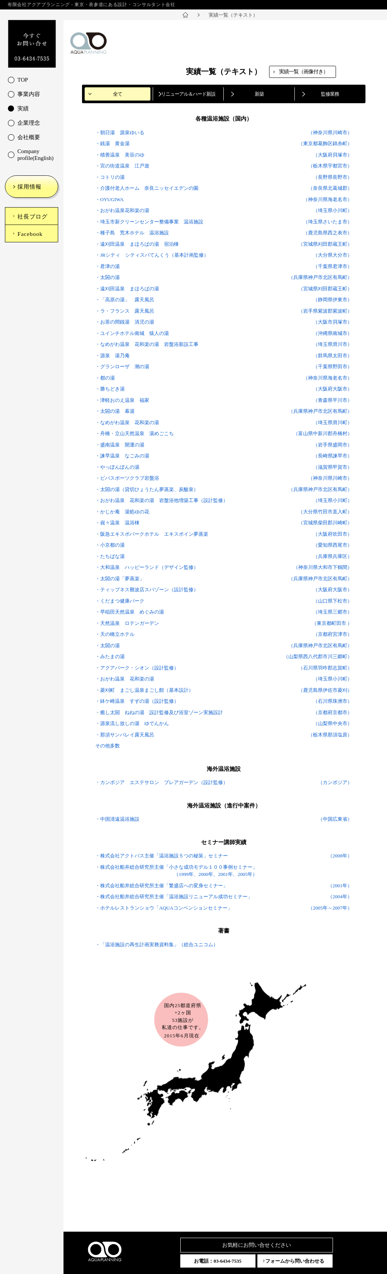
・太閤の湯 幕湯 (115, 411)
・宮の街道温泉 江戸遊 (122, 166)
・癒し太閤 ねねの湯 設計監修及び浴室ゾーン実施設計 (159, 712)
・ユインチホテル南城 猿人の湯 (132, 333)
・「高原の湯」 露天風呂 (124, 299)
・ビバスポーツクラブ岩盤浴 (127, 478)
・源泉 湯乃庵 (112, 355)
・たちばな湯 (110, 556)
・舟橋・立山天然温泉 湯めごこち (134, 433)
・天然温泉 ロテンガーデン (127, 623)
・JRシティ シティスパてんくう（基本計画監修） (152, 255)
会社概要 (28, 137)
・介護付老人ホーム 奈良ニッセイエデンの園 (146, 188)
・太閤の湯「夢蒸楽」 (119, 578)
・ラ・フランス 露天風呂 (124, 311)
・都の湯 (105, 378)
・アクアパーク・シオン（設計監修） (137, 668)
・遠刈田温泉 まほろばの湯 (127, 288)
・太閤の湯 (107, 277)
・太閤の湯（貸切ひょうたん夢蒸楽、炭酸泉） (146, 489)
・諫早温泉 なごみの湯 (122, 456)
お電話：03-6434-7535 (217, 1261)
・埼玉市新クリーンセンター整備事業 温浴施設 (149, 222)
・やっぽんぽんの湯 (117, 467)
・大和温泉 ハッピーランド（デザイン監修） (146, 567)
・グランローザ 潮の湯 (122, 366)
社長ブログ (32, 217)
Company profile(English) (35, 154)
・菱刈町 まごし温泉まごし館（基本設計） (144, 690)
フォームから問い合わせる (294, 1261)
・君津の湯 (107, 266)
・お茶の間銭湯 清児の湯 (124, 322)
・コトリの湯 (110, 177)
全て (117, 94)
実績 (23, 108)
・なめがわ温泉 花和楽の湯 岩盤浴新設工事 (146, 344)
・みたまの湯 (110, 656)
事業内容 (28, 94)
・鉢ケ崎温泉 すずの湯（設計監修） (137, 701)
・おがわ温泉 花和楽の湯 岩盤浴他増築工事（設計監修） (161, 500)
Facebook (29, 234)
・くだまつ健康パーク (119, 601)
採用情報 (29, 187)
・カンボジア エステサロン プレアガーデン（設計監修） (161, 782)
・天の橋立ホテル (115, 634)
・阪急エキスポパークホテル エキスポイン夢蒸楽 (151, 534)
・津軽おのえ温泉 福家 (122, 400)
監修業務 (330, 94)
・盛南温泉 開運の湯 (119, 445)
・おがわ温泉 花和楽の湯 (124, 679)
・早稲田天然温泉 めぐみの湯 (129, 612)
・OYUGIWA (109, 199)
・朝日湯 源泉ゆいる (119, 132)
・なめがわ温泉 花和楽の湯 (127, 422)
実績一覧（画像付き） (303, 71)
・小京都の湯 (110, 545)
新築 (259, 94)
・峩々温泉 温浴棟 (117, 522)
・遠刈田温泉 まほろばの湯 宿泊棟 (137, 244)
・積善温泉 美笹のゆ (119, 155)
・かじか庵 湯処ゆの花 (122, 512)
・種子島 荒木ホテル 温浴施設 (132, 233)
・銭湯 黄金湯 (112, 143)
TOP (22, 80)
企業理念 (28, 123)
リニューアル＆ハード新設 (188, 94)
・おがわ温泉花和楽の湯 (122, 210)
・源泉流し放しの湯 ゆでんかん (132, 723)
